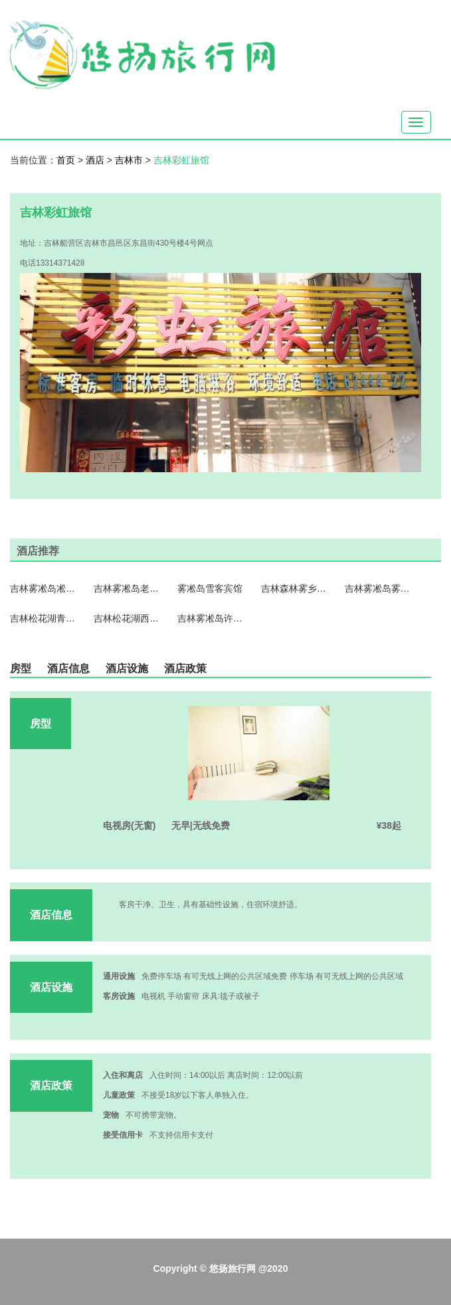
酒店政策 (185, 668)
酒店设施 (127, 668)
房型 (20, 668)
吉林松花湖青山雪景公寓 (43, 618)
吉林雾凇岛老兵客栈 (127, 588)
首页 (65, 160)
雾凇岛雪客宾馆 (209, 588)
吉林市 (130, 160)
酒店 (96, 160)
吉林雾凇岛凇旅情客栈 (43, 588)
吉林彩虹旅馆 (181, 160)
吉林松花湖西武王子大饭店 (127, 618)
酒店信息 (68, 668)
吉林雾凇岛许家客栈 (210, 618)
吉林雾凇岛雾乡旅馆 (378, 588)
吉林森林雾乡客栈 (294, 588)
